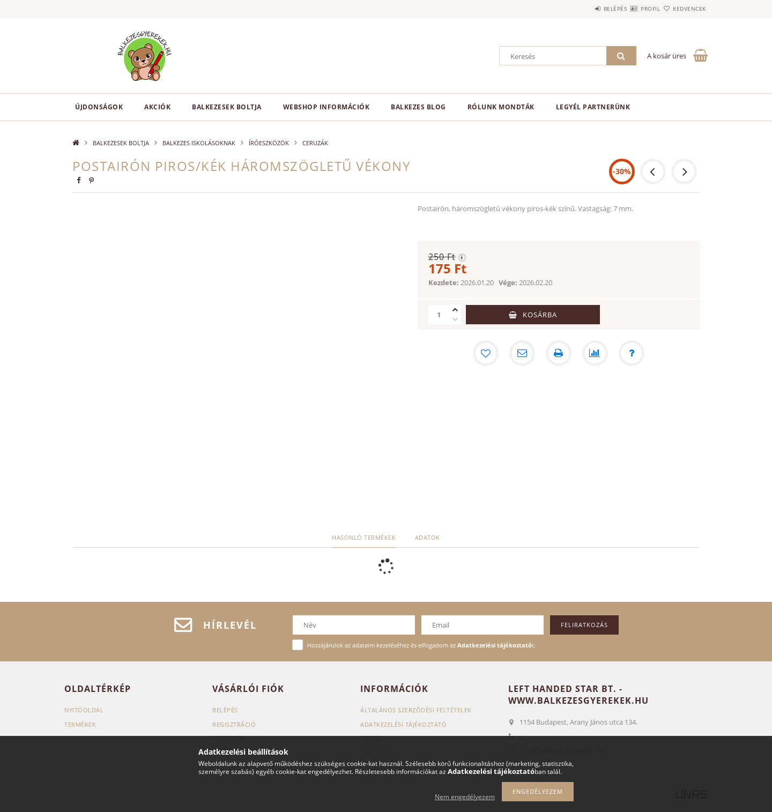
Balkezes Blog (418, 106)
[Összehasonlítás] (595, 353)
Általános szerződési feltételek (416, 710)
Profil (631, 8)
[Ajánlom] (522, 353)
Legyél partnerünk (593, 106)
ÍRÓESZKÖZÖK (269, 143)
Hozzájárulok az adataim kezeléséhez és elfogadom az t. (421, 645)
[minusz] (455, 319)
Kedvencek (683, 8)
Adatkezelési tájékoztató (403, 724)
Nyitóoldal (83, 710)
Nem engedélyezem (465, 796)
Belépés (584, 8)
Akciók (157, 106)
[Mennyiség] (439, 314)
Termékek (80, 724)
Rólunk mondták (501, 106)
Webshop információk (326, 106)
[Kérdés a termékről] (631, 353)
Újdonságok (99, 106)
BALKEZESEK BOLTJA (227, 106)
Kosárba (540, 314)
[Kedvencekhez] (486, 353)
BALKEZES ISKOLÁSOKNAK (198, 143)
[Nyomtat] (558, 353)
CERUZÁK (315, 143)
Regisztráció (234, 724)
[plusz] (455, 310)
